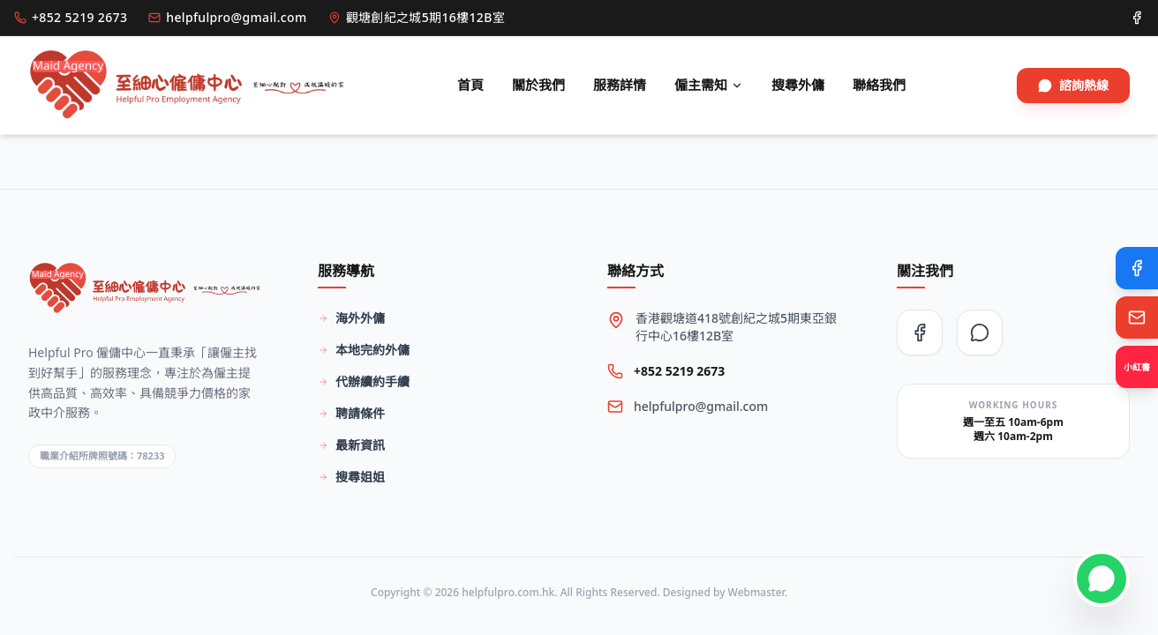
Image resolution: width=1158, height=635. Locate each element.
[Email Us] (1137, 317)
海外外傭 (351, 318)
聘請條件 (351, 413)
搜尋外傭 (797, 84)
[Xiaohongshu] (1137, 367)
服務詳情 (619, 84)
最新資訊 (351, 445)
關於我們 (538, 84)
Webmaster (756, 592)
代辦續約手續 (364, 381)
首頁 (470, 84)
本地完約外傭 (364, 349)
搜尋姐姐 (351, 476)
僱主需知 (708, 84)
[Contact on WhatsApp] (1101, 578)
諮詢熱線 (1073, 85)
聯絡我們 (879, 84)
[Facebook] (1137, 268)
